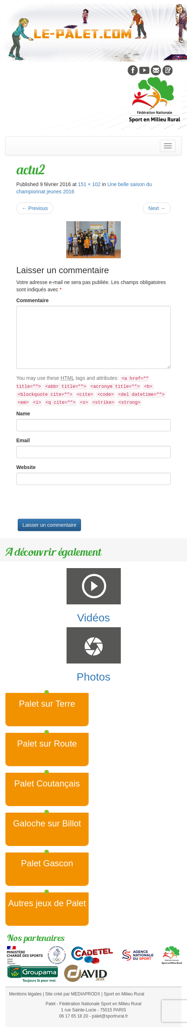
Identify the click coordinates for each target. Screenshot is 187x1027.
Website (25, 467)
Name (23, 413)
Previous (35, 208)
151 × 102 (89, 184)
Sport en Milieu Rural (124, 994)
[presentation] (71, 504)
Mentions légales (25, 994)
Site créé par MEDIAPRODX (72, 994)
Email (23, 440)
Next (156, 208)
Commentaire (32, 300)
